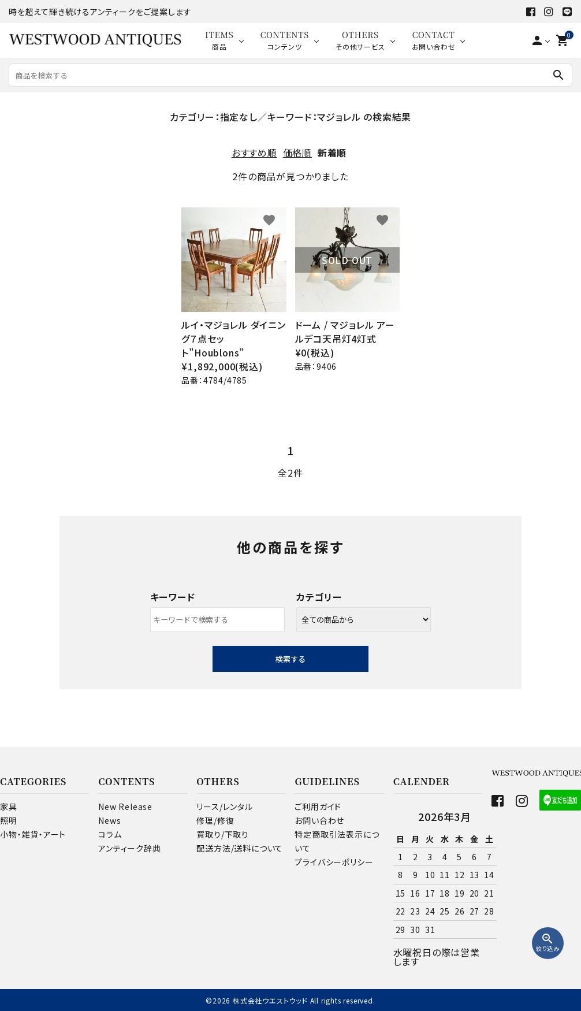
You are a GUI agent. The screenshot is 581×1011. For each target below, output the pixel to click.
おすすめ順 (254, 152)
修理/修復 (215, 820)
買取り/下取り (222, 834)
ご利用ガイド (318, 806)
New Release (125, 806)
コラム (109, 834)
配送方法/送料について (239, 848)
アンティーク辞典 (129, 848)
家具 (8, 806)
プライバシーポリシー (334, 862)
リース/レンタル (224, 806)
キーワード (172, 597)
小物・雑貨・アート (33, 834)
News (109, 820)
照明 (8, 820)
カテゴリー (319, 597)
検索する (290, 658)
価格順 (297, 152)
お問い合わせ (319, 820)
